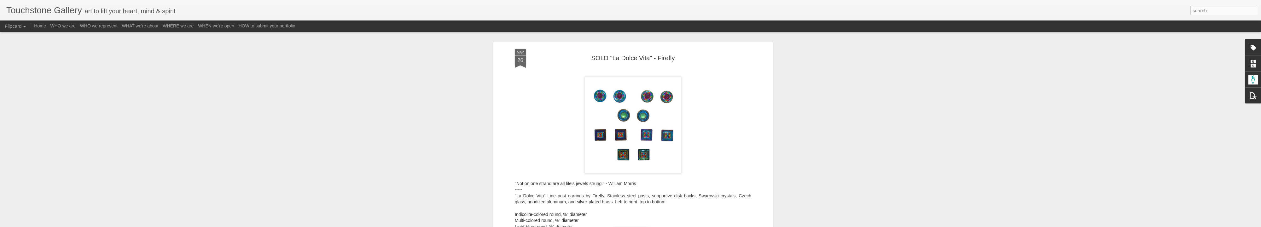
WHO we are (63, 25)
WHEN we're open (216, 25)
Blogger (650, 223)
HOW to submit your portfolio (267, 25)
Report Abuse (668, 223)
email (583, 200)
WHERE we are (178, 25)
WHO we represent (99, 25)
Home (40, 25)
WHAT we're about (140, 25)
